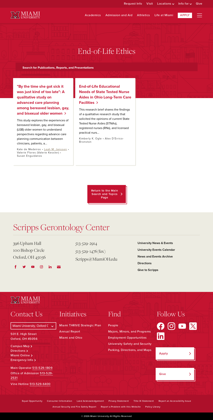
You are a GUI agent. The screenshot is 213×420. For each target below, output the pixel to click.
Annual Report (69, 331)
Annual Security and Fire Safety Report (74, 406)
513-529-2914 (86, 243)
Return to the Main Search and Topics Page (104, 194)
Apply (185, 15)
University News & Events (155, 243)
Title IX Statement (144, 401)
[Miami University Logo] (25, 15)
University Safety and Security (130, 344)
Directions (145, 263)
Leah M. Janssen (55, 149)
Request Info (133, 4)
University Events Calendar (156, 250)
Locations (164, 4)
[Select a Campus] (33, 325)
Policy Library (152, 406)
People (113, 325)
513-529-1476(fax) (90, 251)
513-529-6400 (40, 384)
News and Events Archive (155, 256)
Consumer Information (59, 401)
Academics (93, 15)
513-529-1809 (42, 368)
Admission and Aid (119, 15)
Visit (149, 4)
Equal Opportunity (32, 401)
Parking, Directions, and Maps (129, 350)
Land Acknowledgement (90, 401)
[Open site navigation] (199, 15)
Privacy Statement (119, 401)
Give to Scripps (148, 270)
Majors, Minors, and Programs (129, 331)
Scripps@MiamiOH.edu (96, 259)
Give (199, 4)
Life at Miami (164, 15)
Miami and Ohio (70, 338)
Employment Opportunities (127, 338)
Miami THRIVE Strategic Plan (80, 325)
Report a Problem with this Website (121, 406)
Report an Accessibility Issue (175, 401)
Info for (183, 4)
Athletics (143, 15)
